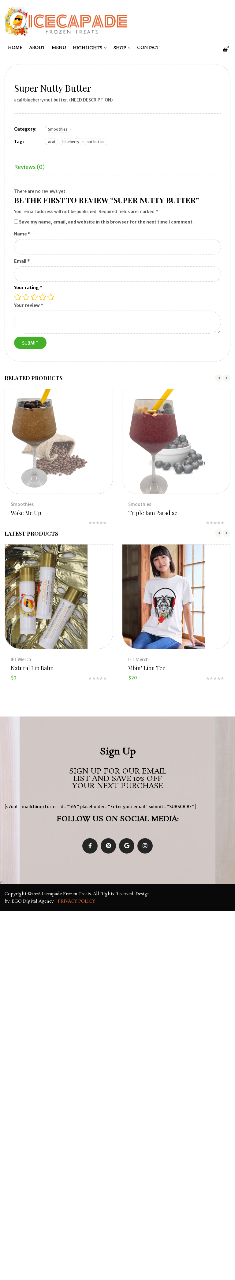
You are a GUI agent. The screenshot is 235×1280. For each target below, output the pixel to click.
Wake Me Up (26, 513)
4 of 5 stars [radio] (42, 297)
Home (15, 48)
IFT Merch (21, 659)
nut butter (96, 141)
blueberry (70, 141)
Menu (59, 48)
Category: (25, 129)
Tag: (19, 141)
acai (51, 141)
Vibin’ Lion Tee (147, 668)
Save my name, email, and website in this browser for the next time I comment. (106, 222)
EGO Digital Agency (33, 901)
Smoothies (57, 129)
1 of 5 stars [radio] (17, 297)
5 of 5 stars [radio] (50, 297)
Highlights (87, 48)
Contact (148, 48)
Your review (28, 305)
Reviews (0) (29, 166)
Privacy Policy (77, 901)
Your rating (28, 287)
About (37, 48)
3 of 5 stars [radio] (34, 297)
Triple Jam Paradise (152, 513)
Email (22, 261)
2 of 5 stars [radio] (26, 297)
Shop (119, 48)
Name (22, 234)
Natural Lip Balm (32, 668)
